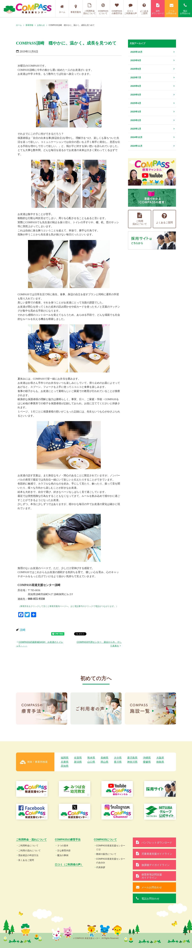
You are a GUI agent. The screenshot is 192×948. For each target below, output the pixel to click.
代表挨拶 (100, 867)
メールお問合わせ (171, 9)
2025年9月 (135, 60)
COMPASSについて (103, 9)
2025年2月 (135, 120)
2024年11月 (136, 146)
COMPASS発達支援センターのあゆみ (110, 861)
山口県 (91, 762)
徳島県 (160, 762)
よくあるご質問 (144, 9)
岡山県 (104, 762)
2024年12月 (136, 137)
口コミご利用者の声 (130, 9)
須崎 (22, 629)
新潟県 (78, 762)
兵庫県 (64, 762)
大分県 (118, 757)
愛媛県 (147, 762)
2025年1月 (135, 128)
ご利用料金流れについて (89, 9)
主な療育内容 (64, 850)
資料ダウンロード (158, 9)
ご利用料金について (28, 845)
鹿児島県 (132, 757)
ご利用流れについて (139, 219)
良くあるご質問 (26, 860)
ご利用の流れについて (29, 850)
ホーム (62, 8)
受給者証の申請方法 (28, 855)
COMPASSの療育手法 (117, 9)
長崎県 (104, 757)
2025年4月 (135, 103)
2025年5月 (135, 94)
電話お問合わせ (185, 9)
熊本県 (91, 757)
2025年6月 (135, 86)
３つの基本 (62, 845)
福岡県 (64, 757)
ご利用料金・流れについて (31, 839)
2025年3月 (135, 111)
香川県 (118, 762)
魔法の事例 (62, 855)
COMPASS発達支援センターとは (110, 847)
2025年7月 (135, 77)
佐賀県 (78, 757)
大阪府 (160, 757)
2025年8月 (135, 69)
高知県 (64, 766)
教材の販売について (106, 854)
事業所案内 (76, 8)
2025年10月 (136, 52)
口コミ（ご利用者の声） (69, 864)
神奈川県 (132, 762)
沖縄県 (147, 757)
